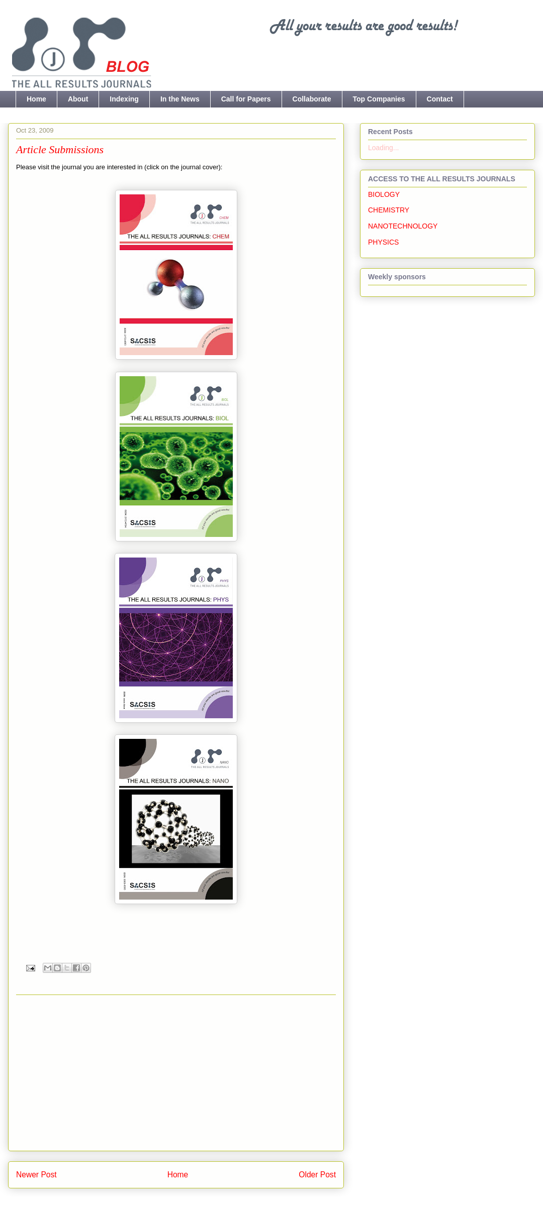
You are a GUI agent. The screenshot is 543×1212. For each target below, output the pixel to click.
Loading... (383, 148)
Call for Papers (246, 99)
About (78, 99)
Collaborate (312, 99)
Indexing (124, 99)
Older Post (317, 1174)
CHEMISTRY (388, 210)
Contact (440, 99)
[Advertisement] (176, 1073)
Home (36, 99)
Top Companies (379, 99)
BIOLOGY (384, 194)
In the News (180, 99)
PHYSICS (383, 242)
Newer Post (36, 1174)
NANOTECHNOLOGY (402, 226)
